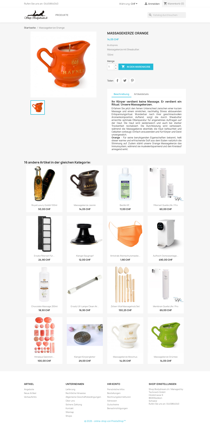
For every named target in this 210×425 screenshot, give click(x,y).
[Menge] (110, 67)
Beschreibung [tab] (121, 94)
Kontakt (70, 408)
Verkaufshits (30, 397)
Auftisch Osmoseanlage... (165, 255)
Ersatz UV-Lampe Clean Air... (85, 306)
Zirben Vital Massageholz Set (125, 306)
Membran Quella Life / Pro (165, 306)
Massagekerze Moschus (125, 356)
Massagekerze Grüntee (166, 356)
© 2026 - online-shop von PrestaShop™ (105, 421)
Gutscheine (113, 404)
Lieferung (70, 389)
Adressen (112, 400)
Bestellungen (114, 393)
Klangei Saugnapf (84, 255)
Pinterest (132, 80)
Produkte (61, 15)
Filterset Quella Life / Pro (166, 205)
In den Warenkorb (135, 67)
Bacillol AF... (125, 205)
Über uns (70, 400)
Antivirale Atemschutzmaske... (125, 255)
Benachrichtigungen (117, 408)
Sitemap (70, 412)
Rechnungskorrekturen (119, 397)
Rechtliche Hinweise (76, 393)
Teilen (117, 80)
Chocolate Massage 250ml (44, 306)
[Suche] (166, 15)
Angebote (29, 389)
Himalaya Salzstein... (44, 356)
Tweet (125, 80)
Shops (69, 415)
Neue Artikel (30, 393)
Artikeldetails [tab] (141, 94)
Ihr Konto (113, 384)
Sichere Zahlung (74, 404)
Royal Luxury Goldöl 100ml (44, 205)
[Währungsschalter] (134, 4)
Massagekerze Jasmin (85, 205)
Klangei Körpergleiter (84, 356)
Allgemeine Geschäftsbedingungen (83, 397)
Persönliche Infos (116, 389)
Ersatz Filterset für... (44, 255)
